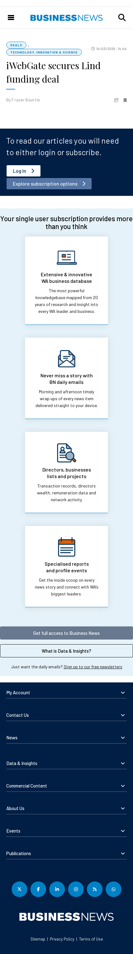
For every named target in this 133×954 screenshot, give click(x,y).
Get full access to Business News (66, 633)
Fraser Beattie (26, 99)
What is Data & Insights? (66, 651)
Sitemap (37, 938)
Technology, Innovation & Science (44, 52)
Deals (16, 45)
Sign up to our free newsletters (93, 666)
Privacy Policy (62, 938)
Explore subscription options (45, 183)
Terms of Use (91, 938)
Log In (19, 171)
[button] (122, 17)
